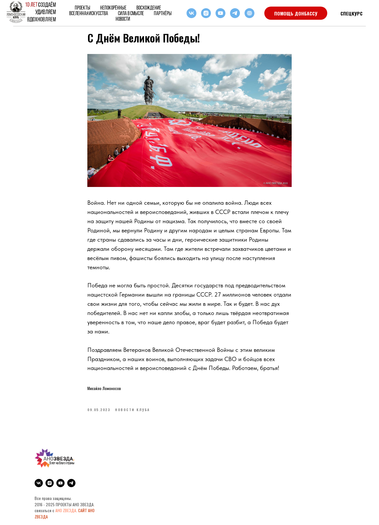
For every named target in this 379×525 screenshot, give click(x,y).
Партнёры (163, 13)
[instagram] (206, 13)
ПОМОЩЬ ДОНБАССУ (295, 13)
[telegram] (235, 13)
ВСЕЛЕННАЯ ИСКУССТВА (88, 13)
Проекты (82, 8)
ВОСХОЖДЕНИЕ (148, 8)
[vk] (191, 13)
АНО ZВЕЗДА (65, 510)
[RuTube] (249, 13)
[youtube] (220, 13)
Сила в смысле (131, 13)
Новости (123, 19)
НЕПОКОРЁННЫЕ (113, 8)
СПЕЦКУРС (351, 13)
